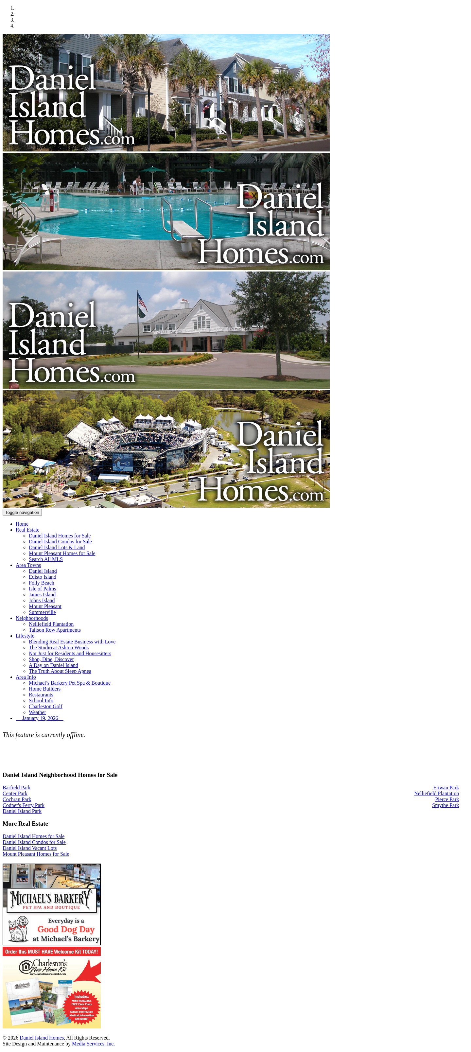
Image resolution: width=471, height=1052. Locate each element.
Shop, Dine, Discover (51, 659)
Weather (37, 712)
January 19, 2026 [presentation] (39, 718)
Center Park (15, 793)
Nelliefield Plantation (51, 624)
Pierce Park (447, 799)
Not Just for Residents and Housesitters (70, 653)
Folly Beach (41, 583)
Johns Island (42, 600)
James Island (42, 594)
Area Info (26, 677)
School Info (41, 700)
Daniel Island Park (22, 811)
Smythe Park (445, 805)
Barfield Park (17, 787)
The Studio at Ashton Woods (59, 647)
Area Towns (28, 565)
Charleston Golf (45, 706)
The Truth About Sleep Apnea (60, 671)
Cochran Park (17, 799)
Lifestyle (25, 636)
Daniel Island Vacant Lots (30, 848)
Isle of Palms (42, 588)
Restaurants (41, 694)
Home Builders (45, 689)
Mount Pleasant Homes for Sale (62, 553)
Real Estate (27, 530)
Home (22, 524)
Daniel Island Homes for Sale (60, 535)
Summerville (42, 612)
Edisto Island (42, 577)
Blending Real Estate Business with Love (72, 641)
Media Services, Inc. (93, 1043)
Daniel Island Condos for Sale (60, 541)
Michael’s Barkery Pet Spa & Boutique (70, 683)
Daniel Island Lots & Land (57, 547)
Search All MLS (46, 559)
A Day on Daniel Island (53, 665)
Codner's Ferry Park (23, 805)
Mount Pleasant (45, 606)
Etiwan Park (446, 787)
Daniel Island (43, 571)
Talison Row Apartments (55, 630)
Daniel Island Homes (42, 1038)
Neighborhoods (32, 618)
